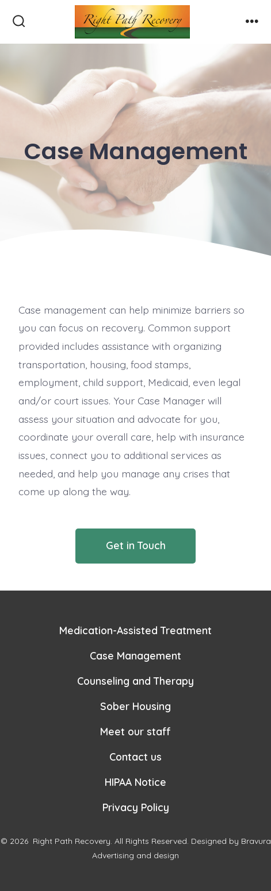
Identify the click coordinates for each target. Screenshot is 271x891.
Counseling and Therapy (135, 680)
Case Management (135, 655)
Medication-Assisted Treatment (135, 630)
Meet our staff (135, 731)
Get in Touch (136, 545)
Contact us (135, 756)
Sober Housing (135, 706)
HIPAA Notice (135, 782)
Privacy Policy (135, 807)
